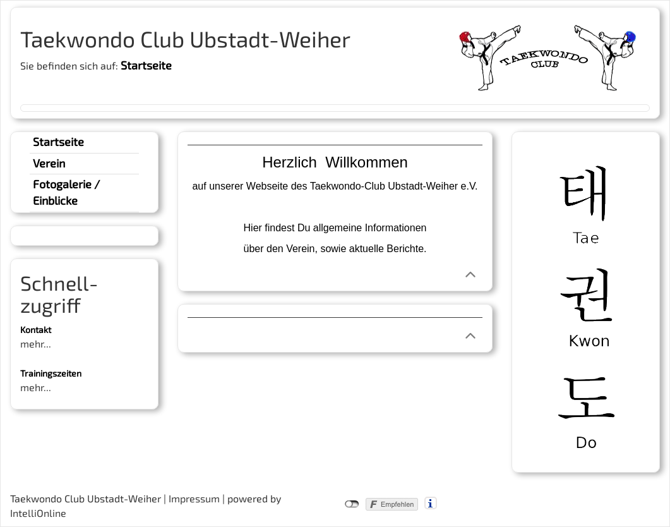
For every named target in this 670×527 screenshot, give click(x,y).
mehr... (35, 343)
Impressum (194, 498)
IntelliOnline (38, 513)
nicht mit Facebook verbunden (352, 504)
